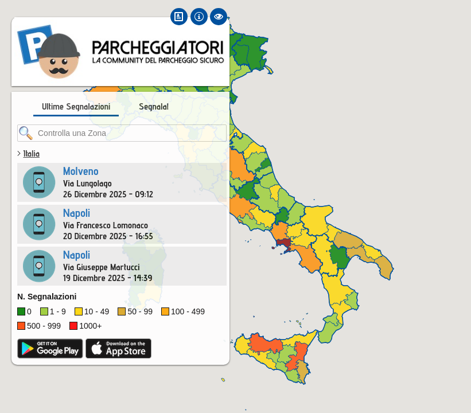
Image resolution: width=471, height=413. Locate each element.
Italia (31, 153)
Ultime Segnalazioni (76, 106)
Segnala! (154, 106)
